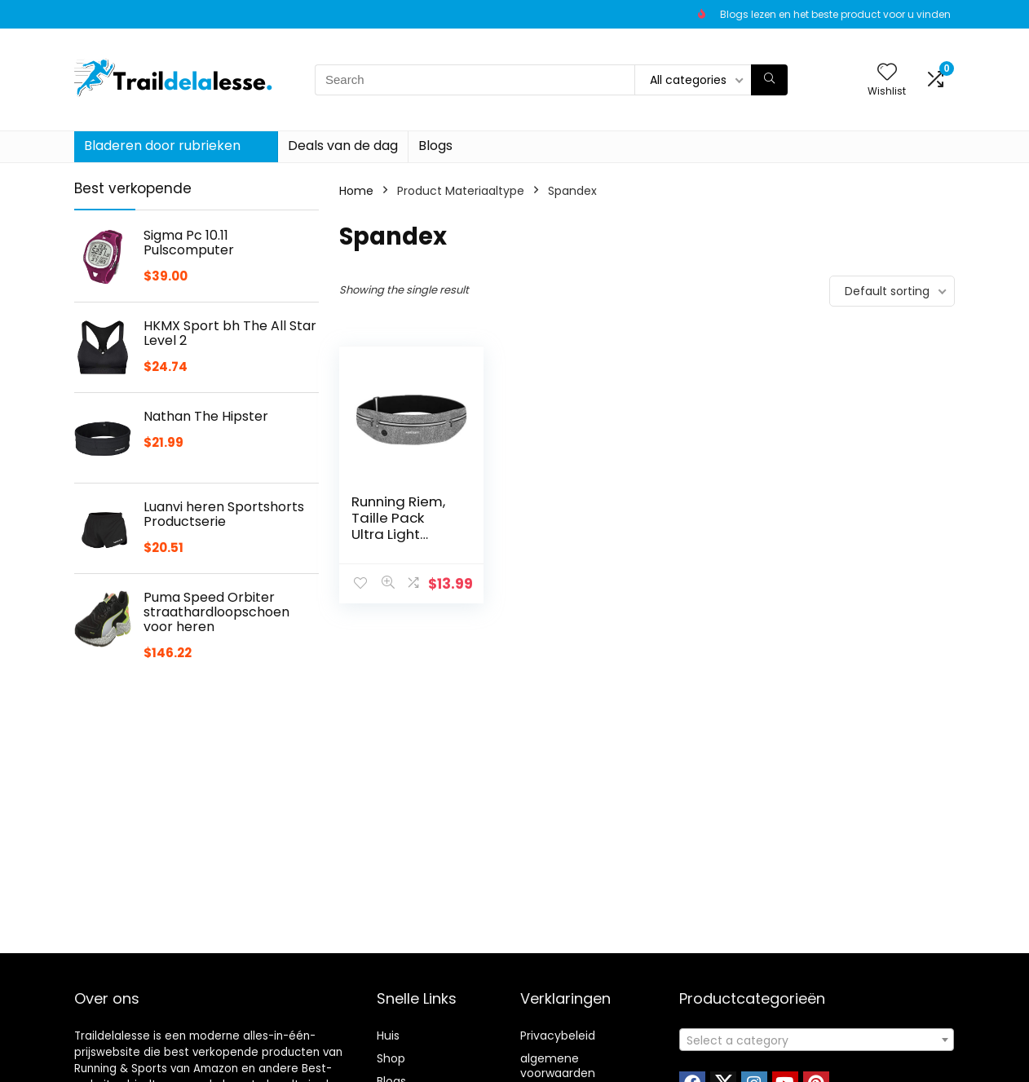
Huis (388, 1035)
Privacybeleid (557, 1035)
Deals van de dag (343, 145)
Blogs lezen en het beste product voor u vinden (835, 14)
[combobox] (816, 1039)
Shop (391, 1058)
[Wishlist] (887, 73)
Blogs (435, 145)
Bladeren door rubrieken (162, 145)
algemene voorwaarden (557, 1065)
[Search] (769, 79)
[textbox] (816, 1040)
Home (356, 191)
